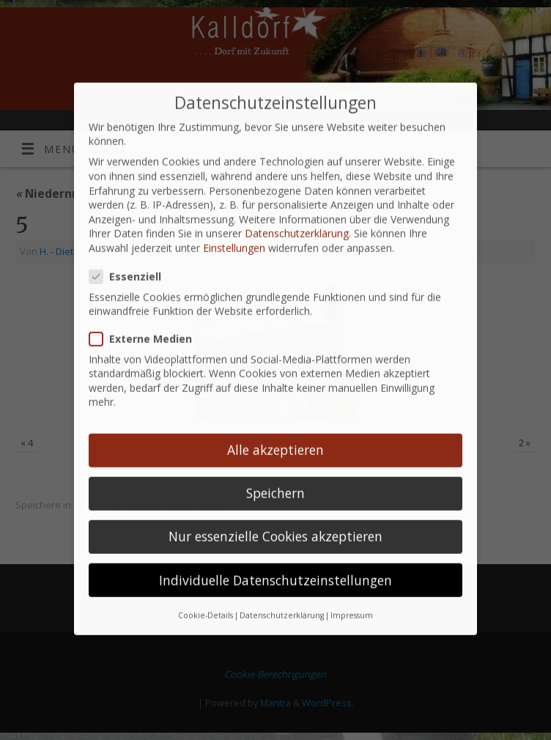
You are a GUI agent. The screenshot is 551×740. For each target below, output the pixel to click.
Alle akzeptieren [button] (275, 432)
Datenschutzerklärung (297, 216)
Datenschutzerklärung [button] (282, 598)
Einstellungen (234, 230)
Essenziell (131, 259)
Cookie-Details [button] (205, 598)
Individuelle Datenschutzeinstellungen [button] (275, 562)
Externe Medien (146, 321)
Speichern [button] (275, 475)
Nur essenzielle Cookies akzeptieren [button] (275, 519)
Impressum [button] (351, 598)
